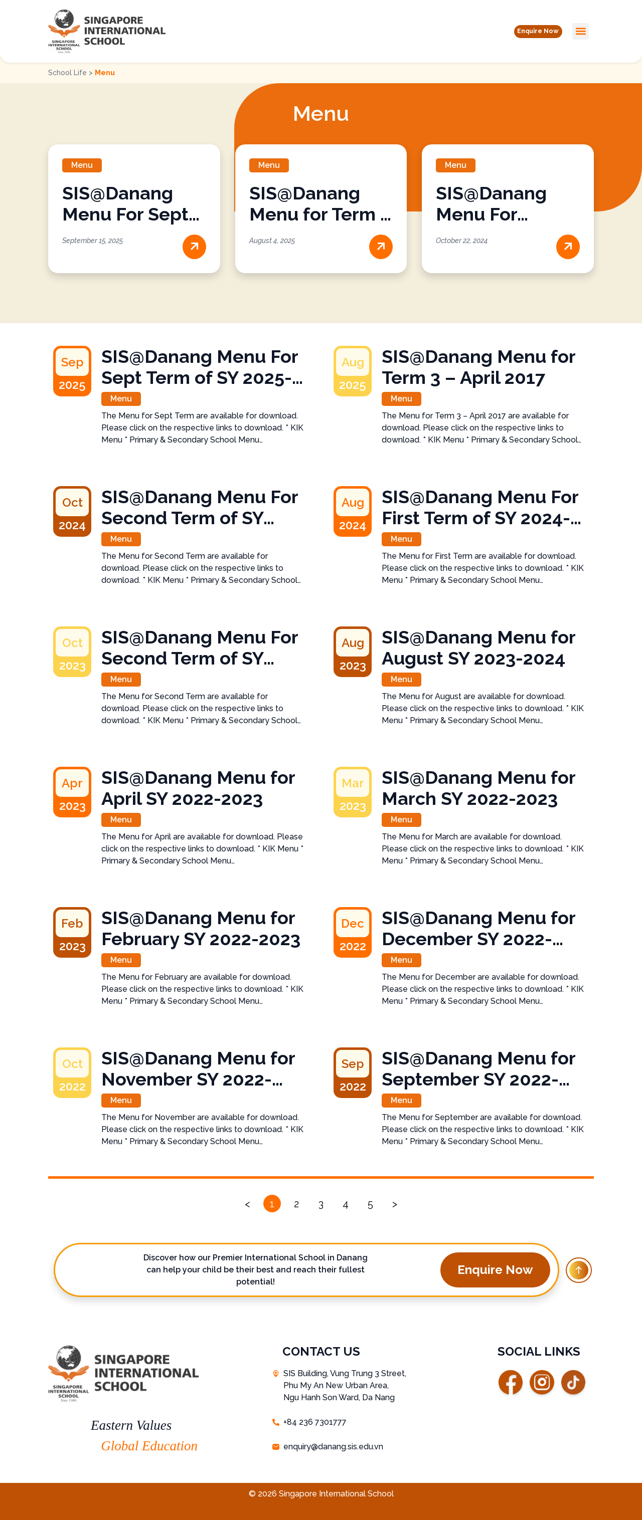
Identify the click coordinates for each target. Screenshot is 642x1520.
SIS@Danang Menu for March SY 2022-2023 (478, 788)
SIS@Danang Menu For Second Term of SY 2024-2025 (199, 507)
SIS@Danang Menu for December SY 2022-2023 (478, 928)
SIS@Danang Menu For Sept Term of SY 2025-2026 (199, 367)
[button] (531, 31)
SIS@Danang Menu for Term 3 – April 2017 (319, 214)
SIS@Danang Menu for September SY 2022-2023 (478, 1068)
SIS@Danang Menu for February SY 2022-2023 (200, 928)
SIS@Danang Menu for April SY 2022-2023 (198, 788)
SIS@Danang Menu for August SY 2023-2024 (478, 647)
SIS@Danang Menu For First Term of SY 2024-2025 (480, 507)
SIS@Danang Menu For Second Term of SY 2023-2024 (199, 647)
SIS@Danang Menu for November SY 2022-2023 (198, 1068)
